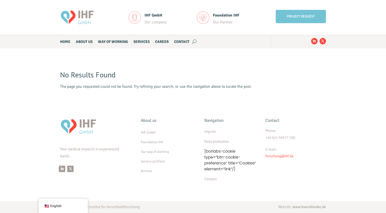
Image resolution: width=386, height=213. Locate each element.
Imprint (210, 131)
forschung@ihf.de (279, 156)
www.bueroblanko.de (309, 207)
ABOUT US (84, 42)
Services (141, 42)
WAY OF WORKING (113, 42)
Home (65, 42)
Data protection (216, 141)
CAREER (162, 42)
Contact (182, 42)
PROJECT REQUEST (301, 16)
